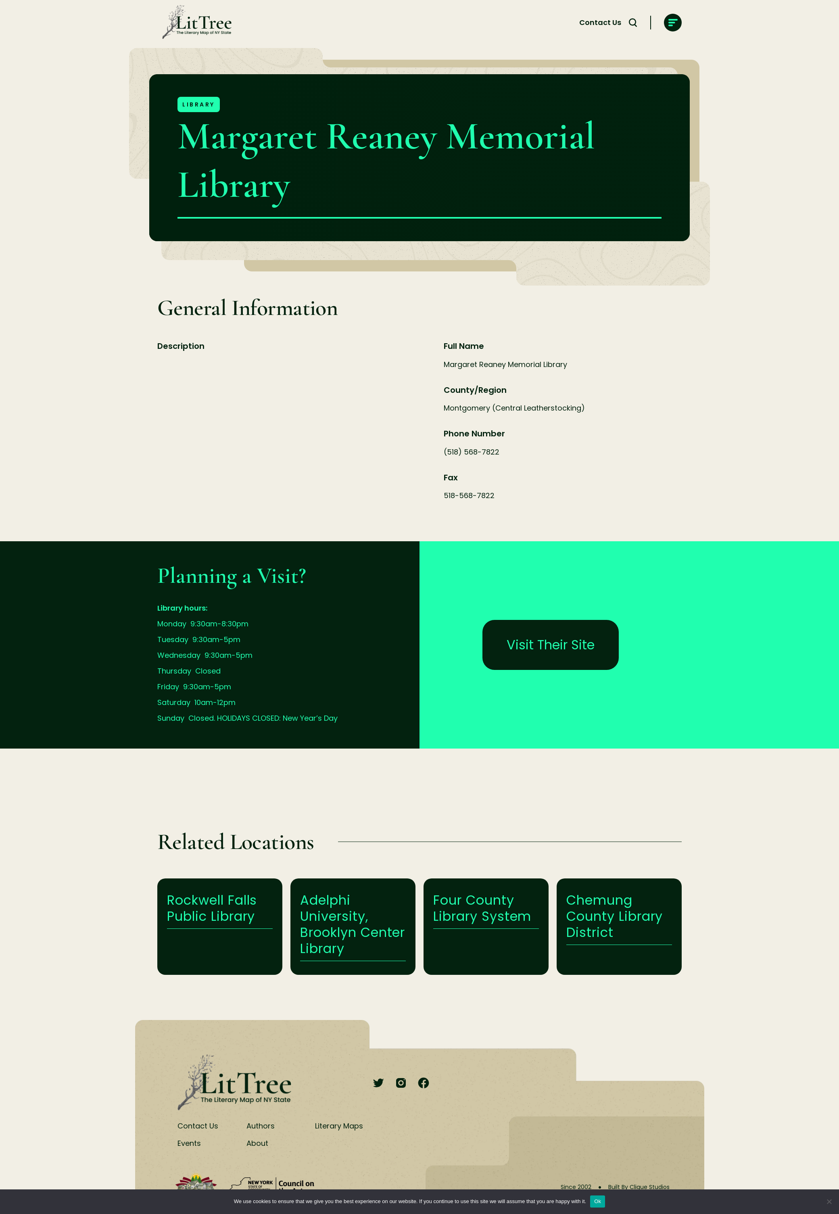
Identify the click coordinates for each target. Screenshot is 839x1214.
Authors (260, 1126)
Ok (597, 1201)
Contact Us (600, 22)
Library (198, 104)
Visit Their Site (551, 645)
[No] (829, 1201)
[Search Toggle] (632, 22)
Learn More (219, 926)
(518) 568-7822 (471, 452)
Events (189, 1143)
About (257, 1143)
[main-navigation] (673, 22)
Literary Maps (339, 1126)
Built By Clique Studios (639, 1187)
